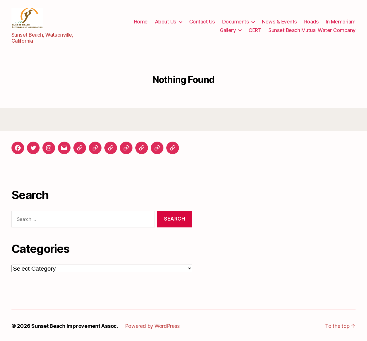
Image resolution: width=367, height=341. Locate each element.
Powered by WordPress (152, 325)
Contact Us (202, 21)
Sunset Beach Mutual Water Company (312, 29)
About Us (165, 21)
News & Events (279, 21)
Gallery (228, 29)
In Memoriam (341, 21)
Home (141, 21)
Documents (235, 21)
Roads (311, 21)
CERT (255, 29)
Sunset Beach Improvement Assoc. (74, 325)
